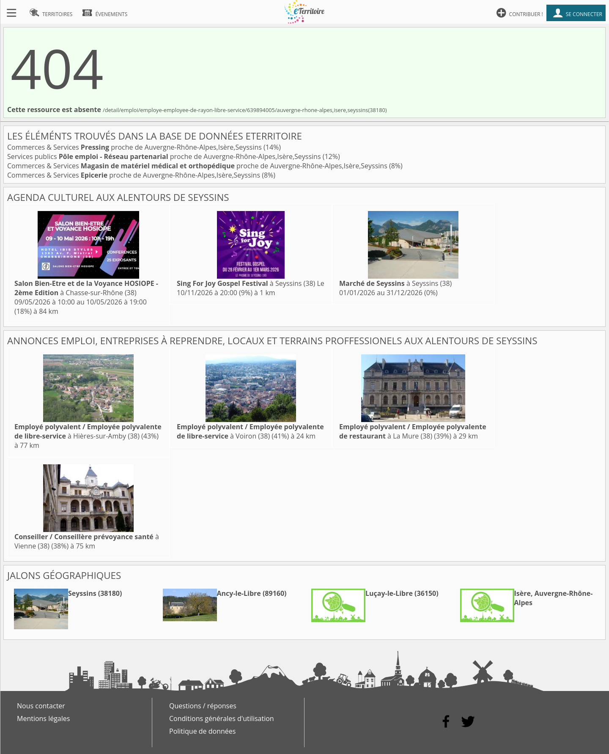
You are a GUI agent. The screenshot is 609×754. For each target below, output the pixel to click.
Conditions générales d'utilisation (221, 718)
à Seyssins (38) (246, 283)
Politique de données (202, 731)
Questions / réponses (202, 705)
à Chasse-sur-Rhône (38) (86, 288)
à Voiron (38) (250, 431)
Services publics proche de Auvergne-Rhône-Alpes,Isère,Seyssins (165, 156)
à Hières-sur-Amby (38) (88, 431)
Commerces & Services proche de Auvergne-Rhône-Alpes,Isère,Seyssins (135, 147)
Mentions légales (43, 718)
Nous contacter (41, 705)
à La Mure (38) (412, 431)
